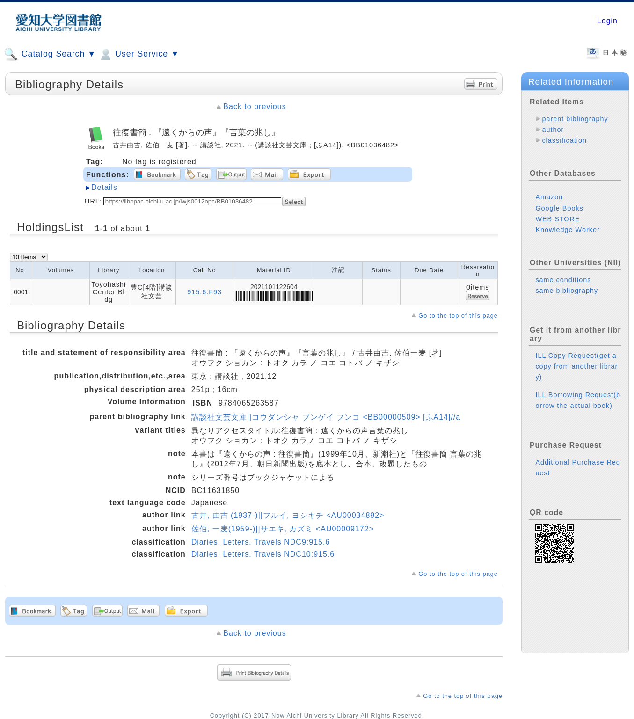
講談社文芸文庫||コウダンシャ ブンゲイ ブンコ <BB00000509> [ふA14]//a (325, 417)
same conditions (563, 279)
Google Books (559, 208)
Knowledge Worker (567, 229)
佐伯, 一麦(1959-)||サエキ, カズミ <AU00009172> (282, 529)
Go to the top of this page (458, 315)
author (553, 129)
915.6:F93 (204, 292)
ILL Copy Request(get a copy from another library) (576, 366)
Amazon (549, 197)
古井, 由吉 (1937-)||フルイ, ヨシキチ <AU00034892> (288, 515)
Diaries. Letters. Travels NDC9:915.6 (260, 542)
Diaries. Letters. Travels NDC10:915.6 (263, 554)
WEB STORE (557, 219)
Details (104, 187)
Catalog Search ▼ (50, 54)
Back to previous (254, 106)
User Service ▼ (138, 54)
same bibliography (566, 290)
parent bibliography (575, 119)
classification (564, 140)
